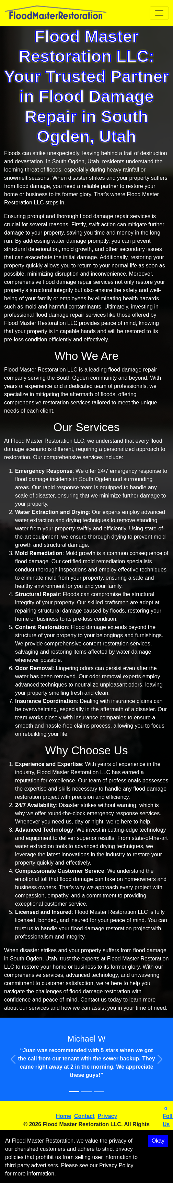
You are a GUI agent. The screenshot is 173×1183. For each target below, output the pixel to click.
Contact (84, 1116)
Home (63, 1116)
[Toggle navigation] (159, 13)
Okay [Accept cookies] (158, 1141)
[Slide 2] (86, 1092)
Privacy (107, 1116)
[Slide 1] (74, 1092)
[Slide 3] (99, 1092)
